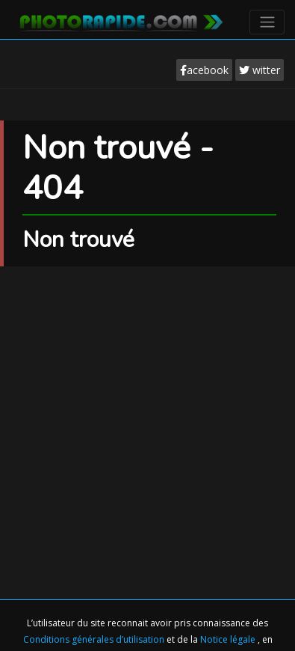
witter (259, 70)
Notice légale (229, 639)
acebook (204, 70)
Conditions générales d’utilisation (95, 639)
